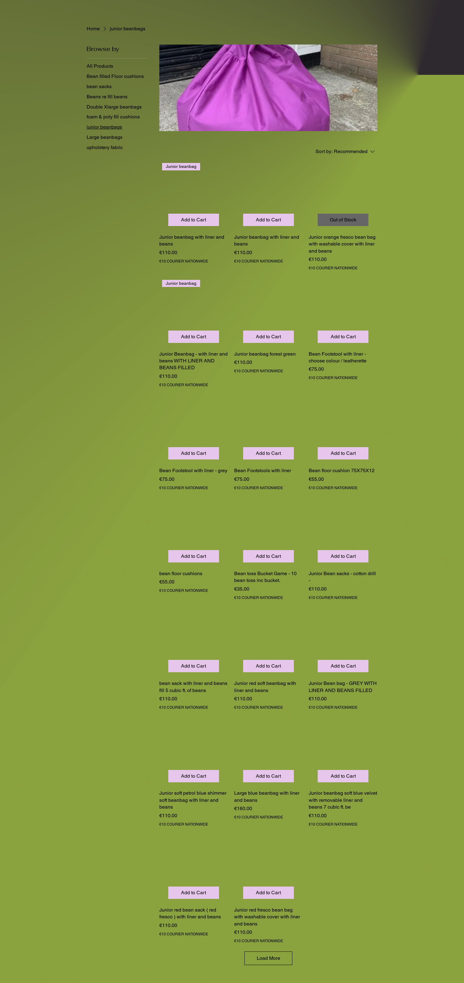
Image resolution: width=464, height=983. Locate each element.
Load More (268, 958)
